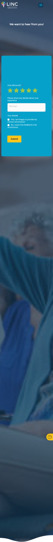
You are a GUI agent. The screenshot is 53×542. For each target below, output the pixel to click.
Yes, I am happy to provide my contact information (22, 120)
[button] (40, 5)
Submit (14, 139)
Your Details (13, 115)
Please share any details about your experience (23, 99)
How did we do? (15, 85)
